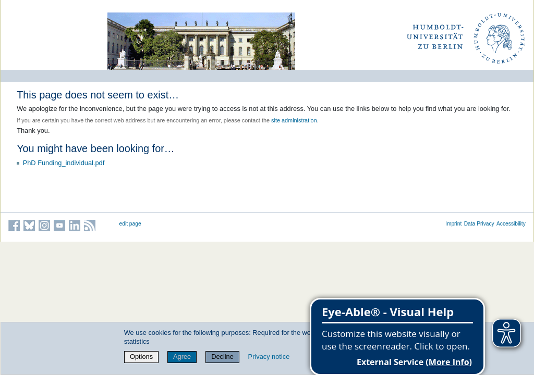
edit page (130, 224)
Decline (222, 356)
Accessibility (511, 224)
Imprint (453, 224)
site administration (294, 120)
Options (141, 356)
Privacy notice (269, 356)
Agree (182, 356)
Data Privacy (479, 224)
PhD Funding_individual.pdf (64, 163)
